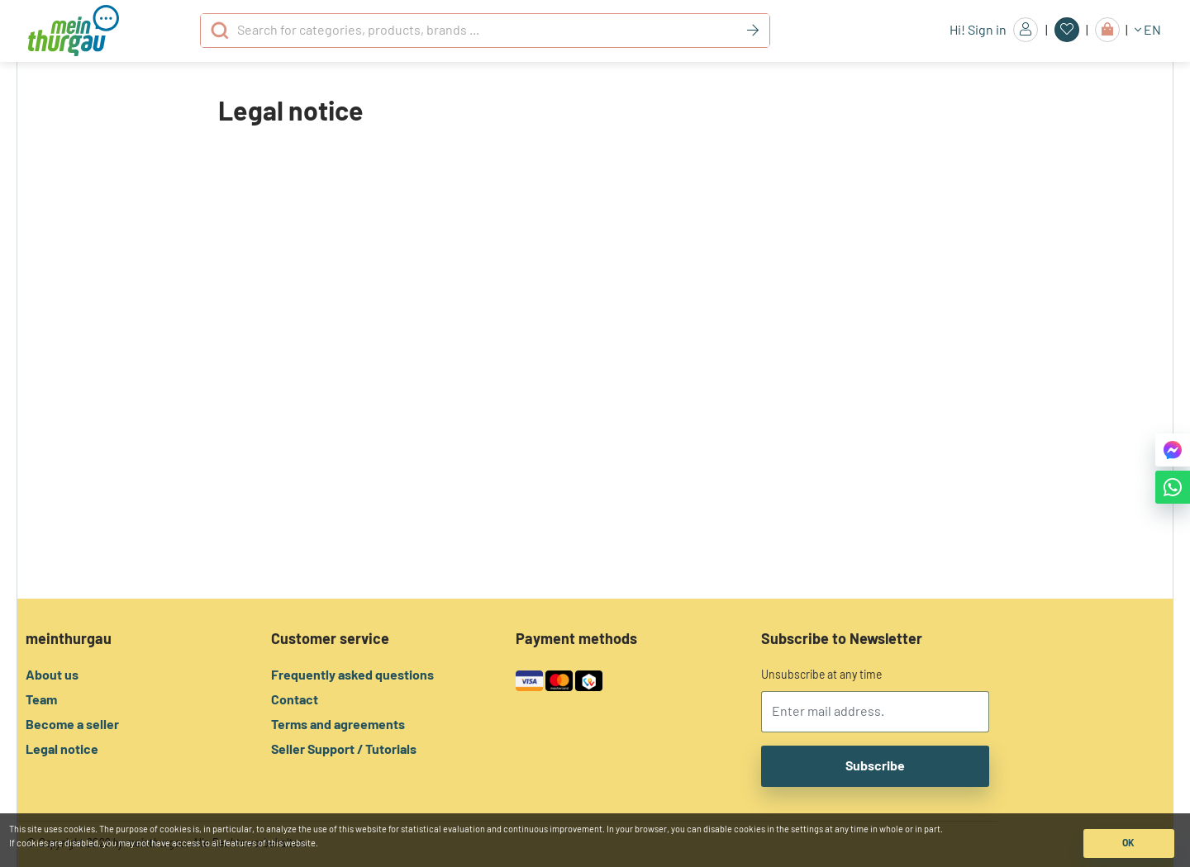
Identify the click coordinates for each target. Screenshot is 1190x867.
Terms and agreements (338, 725)
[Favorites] (1066, 29)
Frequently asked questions (352, 675)
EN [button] (1148, 30)
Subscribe (875, 766)
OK (1128, 843)
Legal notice (62, 749)
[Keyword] (752, 30)
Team (41, 700)
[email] (875, 711)
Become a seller (72, 725)
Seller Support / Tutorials (343, 749)
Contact (294, 700)
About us (52, 675)
